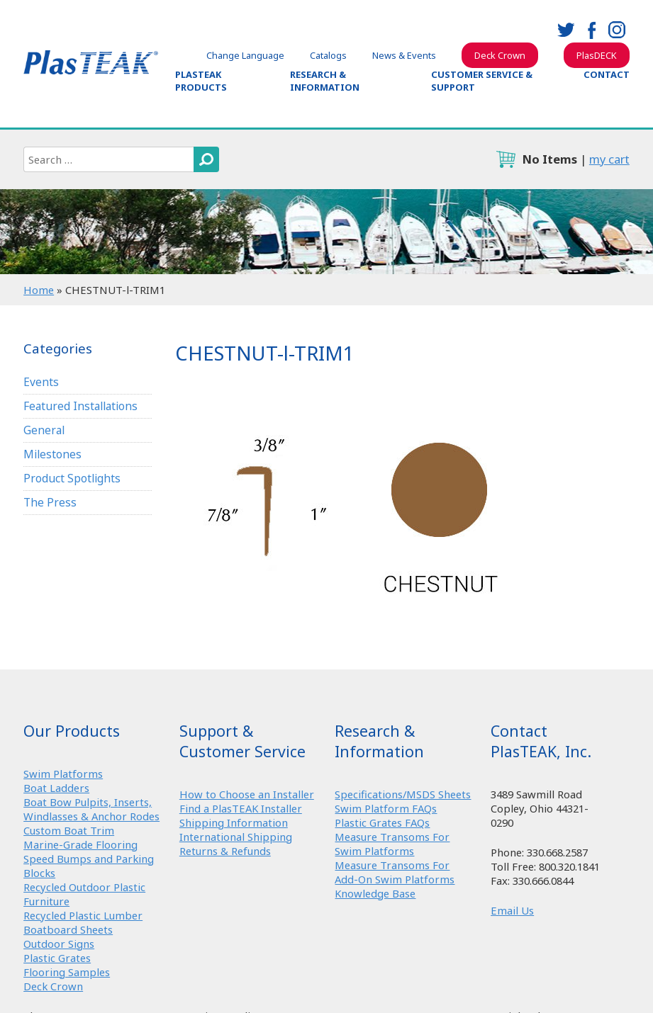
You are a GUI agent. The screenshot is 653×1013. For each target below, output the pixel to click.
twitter (566, 30)
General (44, 430)
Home (38, 290)
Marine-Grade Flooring (80, 844)
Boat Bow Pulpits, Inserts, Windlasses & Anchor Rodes (91, 809)
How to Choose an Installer (246, 794)
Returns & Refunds (225, 851)
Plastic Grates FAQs (382, 822)
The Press (50, 502)
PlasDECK (596, 55)
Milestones (52, 454)
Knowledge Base (375, 893)
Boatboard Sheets (68, 929)
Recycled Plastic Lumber (83, 915)
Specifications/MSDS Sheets (403, 794)
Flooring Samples (66, 972)
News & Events (404, 55)
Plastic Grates (57, 958)
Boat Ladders (56, 788)
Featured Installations (80, 406)
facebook (591, 30)
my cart (609, 159)
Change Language (245, 55)
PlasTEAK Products (201, 81)
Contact (607, 74)
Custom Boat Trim (68, 830)
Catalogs (328, 55)
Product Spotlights (72, 478)
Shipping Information (233, 822)
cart (505, 159)
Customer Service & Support (481, 81)
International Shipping (235, 837)
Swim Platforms (63, 773)
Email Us (512, 910)
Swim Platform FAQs (386, 808)
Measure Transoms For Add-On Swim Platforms (394, 872)
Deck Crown (499, 55)
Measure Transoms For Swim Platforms (392, 844)
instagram (617, 30)
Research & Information (324, 81)
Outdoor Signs (58, 943)
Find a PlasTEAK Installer (240, 808)
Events (41, 382)
